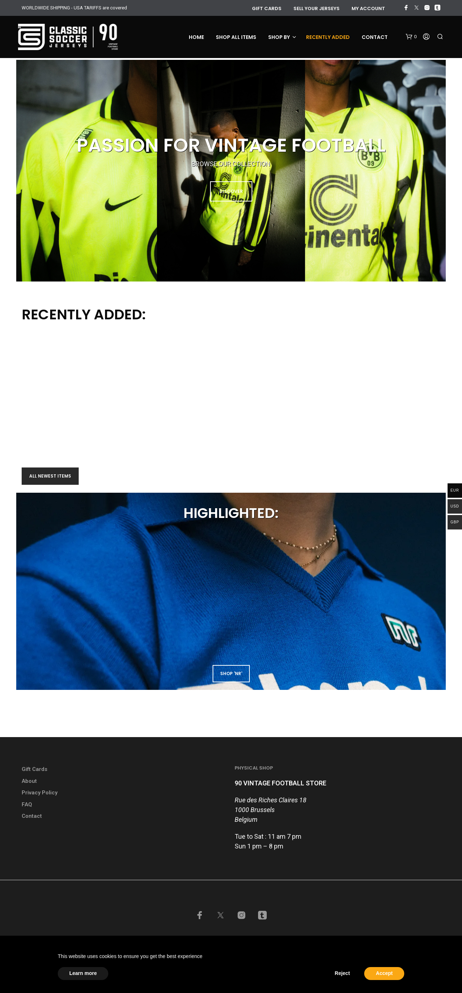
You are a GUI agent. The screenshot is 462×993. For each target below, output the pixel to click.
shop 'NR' (231, 673)
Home (196, 37)
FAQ (27, 804)
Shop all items (236, 37)
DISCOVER (231, 191)
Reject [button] (342, 973)
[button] (411, 36)
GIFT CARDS (267, 8)
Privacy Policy (39, 792)
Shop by (279, 37)
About (29, 781)
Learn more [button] (83, 973)
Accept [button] (384, 973)
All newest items (50, 476)
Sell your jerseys (316, 8)
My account (368, 8)
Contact (375, 37)
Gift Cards (34, 769)
